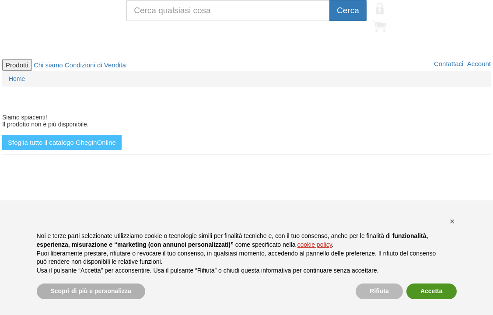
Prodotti (17, 65)
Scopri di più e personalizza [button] (91, 290)
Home (17, 78)
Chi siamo (48, 65)
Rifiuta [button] (379, 290)
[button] (452, 221)
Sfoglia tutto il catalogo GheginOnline (62, 142)
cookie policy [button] (314, 244)
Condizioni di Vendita (95, 65)
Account (478, 63)
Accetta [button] (431, 290)
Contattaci (448, 63)
